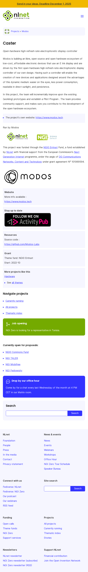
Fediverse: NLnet (12, 486)
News (47, 440)
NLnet (9, 152)
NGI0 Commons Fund (17, 352)
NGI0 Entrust (50, 147)
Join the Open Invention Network (62, 560)
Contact (7, 459)
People (6, 445)
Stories (48, 537)
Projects (12, 31)
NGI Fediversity (14, 370)
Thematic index (14, 313)
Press (6, 449)
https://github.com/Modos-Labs (21, 244)
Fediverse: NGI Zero (13, 491)
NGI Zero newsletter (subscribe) (20, 560)
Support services (12, 537)
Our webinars (10, 500)
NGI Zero (8, 533)
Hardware (9, 276)
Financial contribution (55, 555)
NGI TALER (12, 358)
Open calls (8, 523)
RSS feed (8, 505)
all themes (17, 282)
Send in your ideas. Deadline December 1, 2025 (44, 3)
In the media (9, 454)
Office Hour (50, 459)
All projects (11, 307)
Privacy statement (13, 464)
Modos (25, 31)
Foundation (9, 440)
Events (48, 445)
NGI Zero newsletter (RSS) (17, 565)
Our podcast (9, 496)
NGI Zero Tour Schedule (57, 464)
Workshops (50, 454)
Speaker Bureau (52, 468)
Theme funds (10, 528)
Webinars (49, 449)
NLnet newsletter (12, 555)
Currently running (14, 300)
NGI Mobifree (13, 364)
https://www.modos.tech (18, 201)
